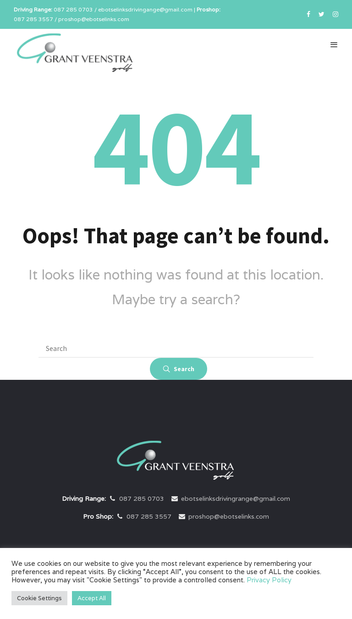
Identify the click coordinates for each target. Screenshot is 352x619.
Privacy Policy (269, 579)
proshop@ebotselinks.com (228, 516)
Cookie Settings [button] (39, 598)
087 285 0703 (141, 498)
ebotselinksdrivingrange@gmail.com (235, 498)
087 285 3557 (148, 516)
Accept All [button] (91, 598)
